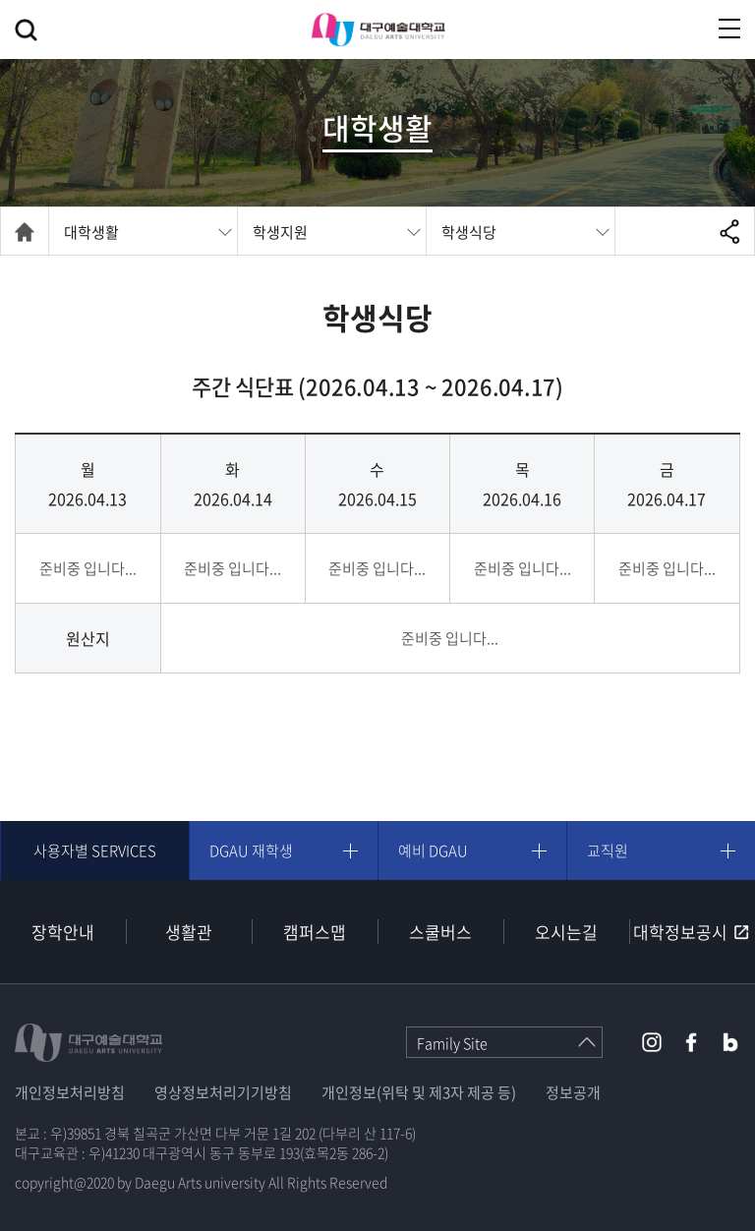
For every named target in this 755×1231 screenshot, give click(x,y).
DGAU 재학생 (251, 850)
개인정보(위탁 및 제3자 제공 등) (418, 1092)
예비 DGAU (433, 850)
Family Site (452, 1043)
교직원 (607, 850)
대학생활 (91, 232)
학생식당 (468, 232)
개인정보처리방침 (70, 1092)
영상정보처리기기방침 (223, 1092)
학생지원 (280, 232)
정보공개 (573, 1092)
